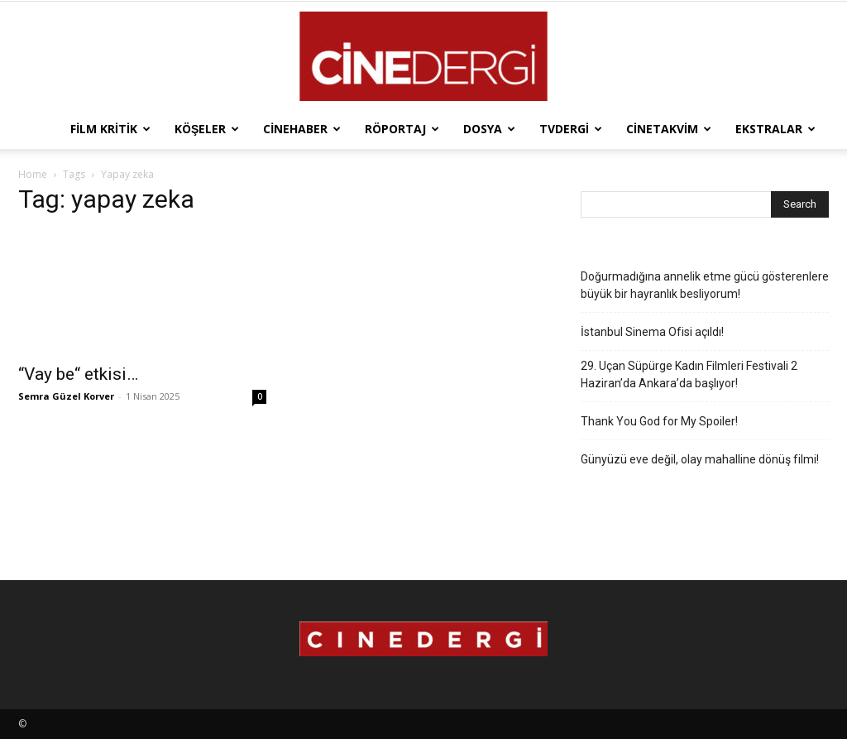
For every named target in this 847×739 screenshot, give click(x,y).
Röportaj (402, 129)
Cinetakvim (668, 129)
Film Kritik (110, 129)
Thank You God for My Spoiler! (659, 421)
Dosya (489, 129)
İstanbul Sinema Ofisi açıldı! (652, 331)
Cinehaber (302, 129)
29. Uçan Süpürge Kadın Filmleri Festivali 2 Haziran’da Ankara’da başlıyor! (689, 374)
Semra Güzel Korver (66, 396)
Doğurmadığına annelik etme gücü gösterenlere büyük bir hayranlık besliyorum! (705, 285)
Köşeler (207, 129)
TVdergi (570, 129)
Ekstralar (775, 129)
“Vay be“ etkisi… (78, 374)
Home (32, 174)
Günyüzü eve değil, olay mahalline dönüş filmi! (700, 459)
